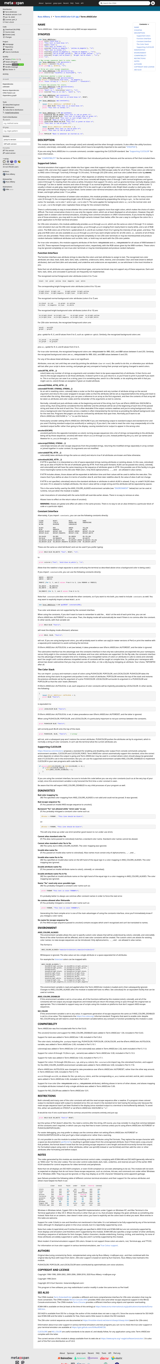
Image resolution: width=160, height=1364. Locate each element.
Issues (7, 49)
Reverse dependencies (11, 90)
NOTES (136, 61)
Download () (12, 29)
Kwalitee (8, 64)
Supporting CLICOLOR (145, 47)
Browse (8, 34)
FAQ (72, 3)
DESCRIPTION (139, 33)
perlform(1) (66, 1142)
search (6, 120)
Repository (9, 47)
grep (6, 127)
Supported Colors (143, 36)
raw (12, 32)
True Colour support (109, 1245)
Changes (8, 37)
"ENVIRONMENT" (121, 488)
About (41, 3)
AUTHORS (138, 64)
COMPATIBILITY (140, 55)
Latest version (10, 153)
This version (9, 150)
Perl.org (116, 1353)
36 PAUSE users (8, 164)
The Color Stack (143, 44)
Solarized (59, 959)
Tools (77, 3)
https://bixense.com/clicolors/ (50, 751)
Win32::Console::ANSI (78, 1299)
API (82, 3)
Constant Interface (144, 41)
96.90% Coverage (11, 67)
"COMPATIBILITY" (48, 158)
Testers (8, 59)
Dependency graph (10, 95)
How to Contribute (12, 52)
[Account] (153, 3)
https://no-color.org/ (85, 1016)
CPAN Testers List (9, 93)
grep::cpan (57, 3)
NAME (136, 27)
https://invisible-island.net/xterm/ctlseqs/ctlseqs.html (106, 1320)
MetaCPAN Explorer (12, 105)
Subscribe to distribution (14, 110)
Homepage (9, 44)
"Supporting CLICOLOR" (139, 151)
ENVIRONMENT (140, 53)
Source (7, 32)
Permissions (9, 107)
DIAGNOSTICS (139, 50)
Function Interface (144, 38)
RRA (6, 189)
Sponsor (48, 3)
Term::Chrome (79, 1302)
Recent (66, 3)
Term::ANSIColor (49, 39)
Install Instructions (12, 113)
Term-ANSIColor (11, 12)
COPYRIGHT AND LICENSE (144, 67)
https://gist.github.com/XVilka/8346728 (88, 1327)
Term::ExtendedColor (63, 1297)
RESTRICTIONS (140, 58)
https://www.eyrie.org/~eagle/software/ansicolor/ (122, 1338)
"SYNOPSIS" (131, 147)
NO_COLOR (56, 1331)
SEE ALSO (137, 70)
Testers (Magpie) (11, 62)
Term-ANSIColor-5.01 (65, 16)
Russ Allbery (9, 174)
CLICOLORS (43, 1331)
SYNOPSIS (138, 30)
